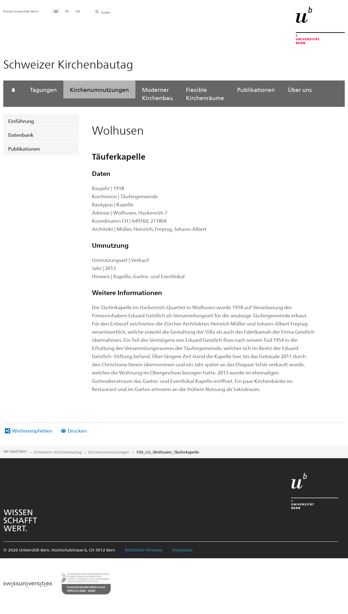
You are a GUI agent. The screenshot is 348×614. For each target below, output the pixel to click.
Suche (105, 12)
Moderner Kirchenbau (157, 93)
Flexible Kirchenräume (205, 93)
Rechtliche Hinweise (143, 550)
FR (67, 11)
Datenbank (20, 134)
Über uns (300, 89)
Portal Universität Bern (20, 11)
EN (78, 11)
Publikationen (24, 148)
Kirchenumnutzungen (99, 89)
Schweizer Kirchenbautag (57, 452)
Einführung (21, 120)
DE (56, 11)
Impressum (182, 550)
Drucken (77, 430)
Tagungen (43, 89)
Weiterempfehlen (32, 430)
